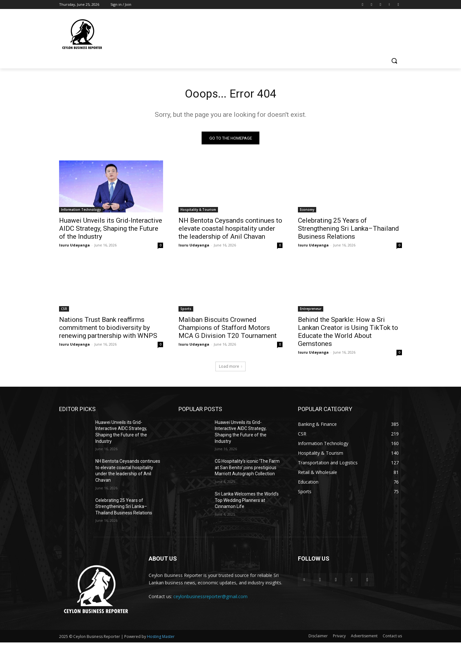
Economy (307, 212)
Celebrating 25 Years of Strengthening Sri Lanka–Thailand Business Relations (348, 231)
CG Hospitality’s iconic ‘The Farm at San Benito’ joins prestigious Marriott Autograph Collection (247, 469)
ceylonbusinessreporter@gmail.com (210, 599)
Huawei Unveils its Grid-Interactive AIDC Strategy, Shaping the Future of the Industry (110, 231)
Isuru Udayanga (74, 247)
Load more (230, 368)
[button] (394, 60)
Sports (185, 311)
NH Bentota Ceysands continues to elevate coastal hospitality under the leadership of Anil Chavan (230, 231)
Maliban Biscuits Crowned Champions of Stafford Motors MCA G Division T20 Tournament (227, 330)
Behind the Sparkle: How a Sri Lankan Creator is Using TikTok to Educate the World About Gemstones (348, 334)
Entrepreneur (310, 311)
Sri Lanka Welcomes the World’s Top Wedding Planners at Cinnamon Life (247, 502)
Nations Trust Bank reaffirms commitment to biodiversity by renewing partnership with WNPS (108, 330)
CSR (64, 311)
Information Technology (81, 212)
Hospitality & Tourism (198, 212)
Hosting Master (161, 639)
